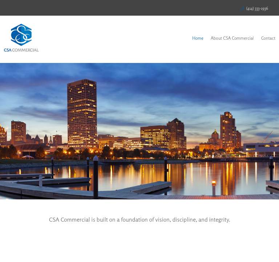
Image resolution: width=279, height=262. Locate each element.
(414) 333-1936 (257, 8)
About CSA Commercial (232, 38)
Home (197, 38)
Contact (268, 38)
